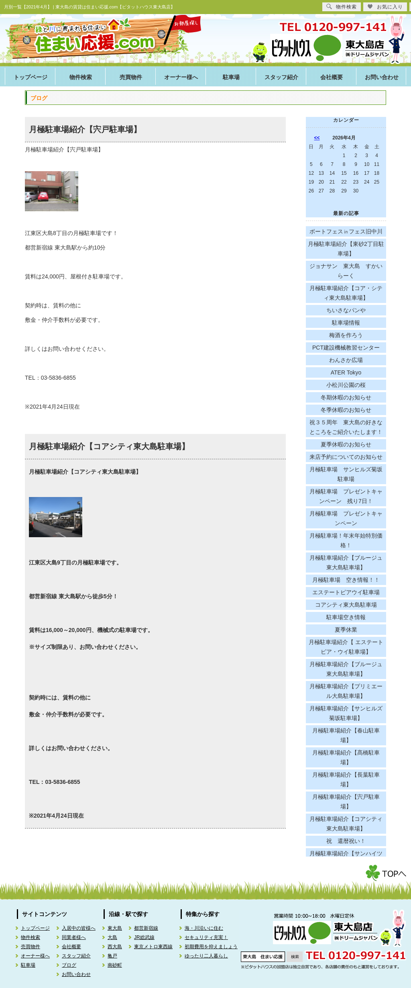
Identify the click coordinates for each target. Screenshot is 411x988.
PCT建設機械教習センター (346, 347)
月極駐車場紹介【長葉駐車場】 (346, 779)
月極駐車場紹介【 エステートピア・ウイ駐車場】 (346, 647)
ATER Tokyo (346, 372)
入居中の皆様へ (79, 928)
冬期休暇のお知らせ (346, 397)
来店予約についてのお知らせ (346, 457)
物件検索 (80, 77)
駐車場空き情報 (346, 617)
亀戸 (112, 956)
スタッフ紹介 (281, 77)
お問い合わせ (382, 77)
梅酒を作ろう (346, 335)
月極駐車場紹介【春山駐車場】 (346, 735)
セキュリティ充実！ (206, 937)
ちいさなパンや (346, 310)
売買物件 (131, 77)
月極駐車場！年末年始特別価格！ (346, 540)
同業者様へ (74, 937)
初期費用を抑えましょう (211, 946)
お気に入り (385, 7)
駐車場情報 (346, 322)
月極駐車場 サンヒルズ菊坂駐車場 (346, 474)
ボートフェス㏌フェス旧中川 (346, 231)
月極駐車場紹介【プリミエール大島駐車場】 (346, 691)
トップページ (30, 77)
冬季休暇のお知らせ (346, 410)
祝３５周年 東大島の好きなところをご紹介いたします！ (346, 427)
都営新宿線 (146, 928)
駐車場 (231, 77)
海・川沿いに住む (204, 928)
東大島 (115, 928)
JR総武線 (144, 937)
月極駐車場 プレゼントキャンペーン (346, 518)
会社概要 (331, 77)
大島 (112, 937)
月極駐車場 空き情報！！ (346, 580)
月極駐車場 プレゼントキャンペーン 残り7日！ (346, 496)
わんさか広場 (346, 360)
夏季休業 (346, 629)
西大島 (115, 946)
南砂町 (115, 965)
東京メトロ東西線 (153, 946)
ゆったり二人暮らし (206, 956)
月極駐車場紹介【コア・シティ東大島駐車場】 (346, 293)
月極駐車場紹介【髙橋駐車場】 (346, 757)
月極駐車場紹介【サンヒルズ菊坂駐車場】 (346, 713)
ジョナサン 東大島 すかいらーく (346, 271)
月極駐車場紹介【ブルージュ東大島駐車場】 (346, 562)
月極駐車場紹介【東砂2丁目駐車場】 (346, 249)
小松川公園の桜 (346, 385)
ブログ (69, 965)
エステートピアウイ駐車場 (346, 592)
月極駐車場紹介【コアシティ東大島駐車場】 (109, 446)
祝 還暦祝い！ (346, 841)
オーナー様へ (181, 77)
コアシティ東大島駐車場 (346, 604)
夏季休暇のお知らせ (346, 444)
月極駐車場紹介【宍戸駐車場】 (85, 129)
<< (317, 138)
